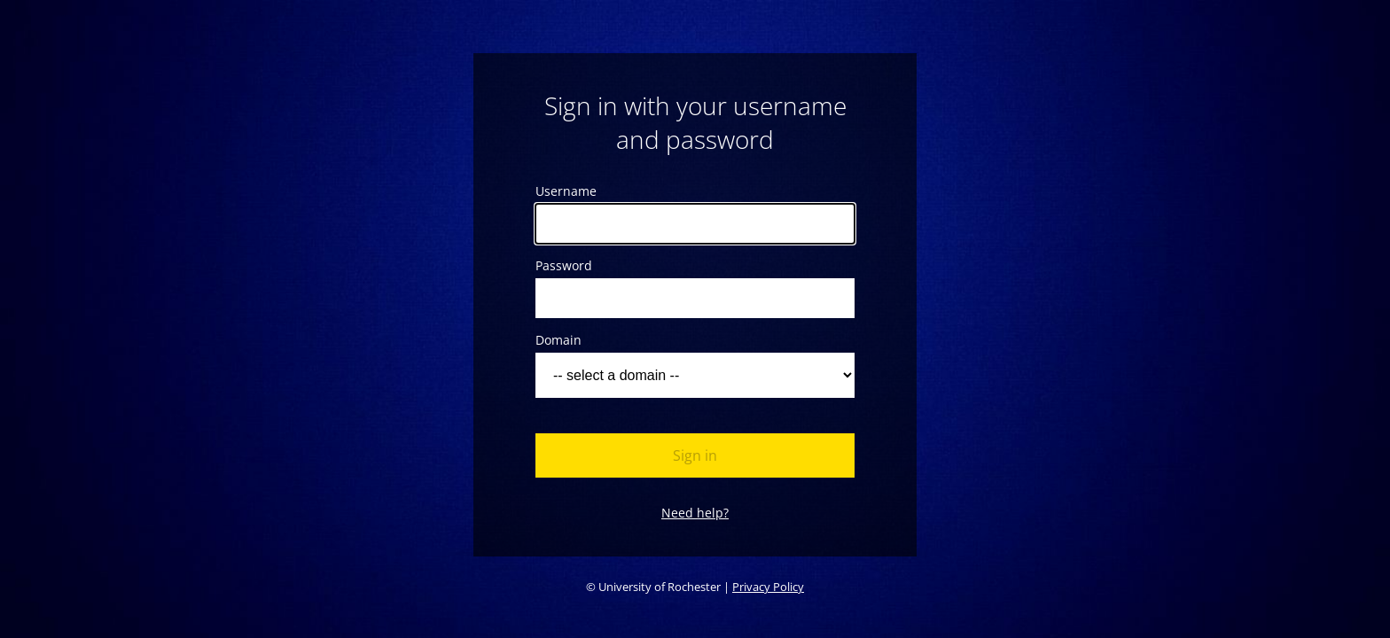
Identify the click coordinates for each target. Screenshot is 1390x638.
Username (566, 191)
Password (563, 265)
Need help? (695, 512)
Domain (558, 339)
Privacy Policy (768, 587)
